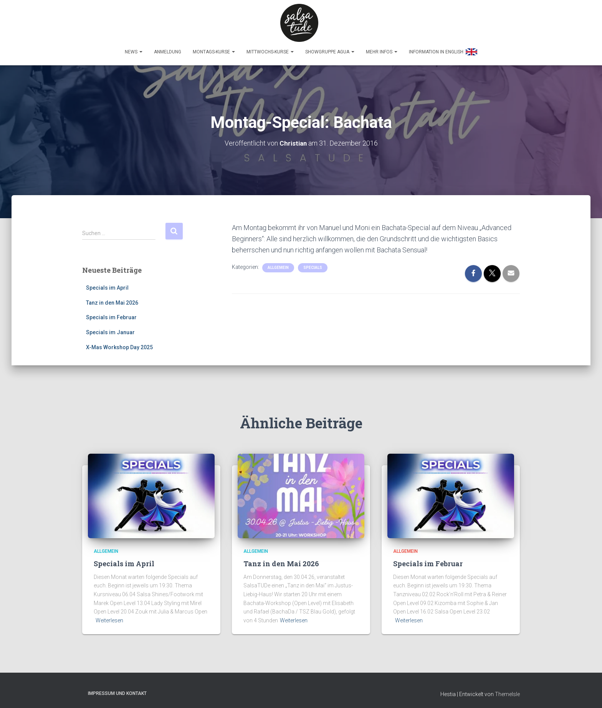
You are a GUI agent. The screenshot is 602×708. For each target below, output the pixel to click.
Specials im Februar (111, 314)
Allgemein (278, 264)
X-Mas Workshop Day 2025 (119, 344)
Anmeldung (167, 48)
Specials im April (107, 284)
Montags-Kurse (214, 48)
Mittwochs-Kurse (270, 48)
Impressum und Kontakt (117, 690)
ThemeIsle (507, 691)
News (133, 48)
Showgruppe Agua (329, 48)
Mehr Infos (381, 48)
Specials (312, 264)
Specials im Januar (110, 329)
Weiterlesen (109, 617)
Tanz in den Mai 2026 (112, 299)
